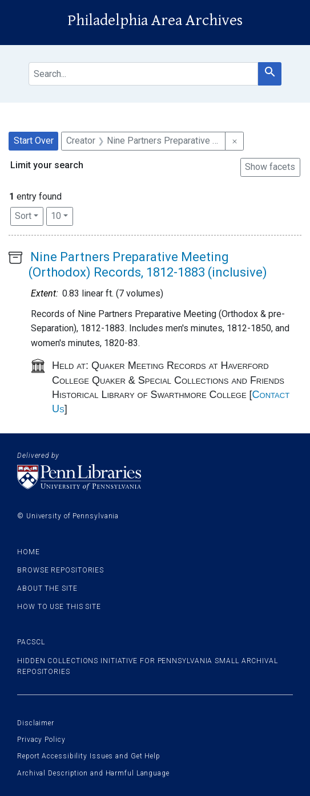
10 (62, 215)
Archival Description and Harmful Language (93, 773)
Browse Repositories (60, 570)
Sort (23, 215)
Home (28, 552)
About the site (47, 588)
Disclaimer (35, 723)
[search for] (143, 74)
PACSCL (31, 642)
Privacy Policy (41, 740)
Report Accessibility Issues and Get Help (88, 756)
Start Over (34, 140)
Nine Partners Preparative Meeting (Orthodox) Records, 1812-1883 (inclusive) (148, 264)
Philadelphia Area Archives (155, 20)
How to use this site (59, 607)
